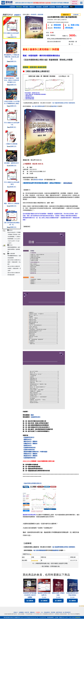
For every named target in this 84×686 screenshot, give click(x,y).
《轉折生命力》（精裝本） (30, 441)
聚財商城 (19, 7)
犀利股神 (54, 3)
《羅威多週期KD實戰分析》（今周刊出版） (35, 452)
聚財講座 (25, 7)
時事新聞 (59, 7)
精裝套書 (39, 7)
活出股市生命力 (35, 417)
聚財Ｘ (72, 7)
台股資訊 (12, 7)
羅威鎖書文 (54, 106)
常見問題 (53, 612)
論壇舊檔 (21, 612)
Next (78, 591)
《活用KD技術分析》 (29, 450)
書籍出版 (32, 612)
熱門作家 (42, 3)
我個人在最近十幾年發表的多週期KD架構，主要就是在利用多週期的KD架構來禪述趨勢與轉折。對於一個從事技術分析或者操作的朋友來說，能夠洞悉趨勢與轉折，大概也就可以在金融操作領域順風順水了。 (51, 208)
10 (6, 210)
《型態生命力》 (27, 445)
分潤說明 (75, 15)
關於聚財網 (59, 612)
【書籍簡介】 (27, 190)
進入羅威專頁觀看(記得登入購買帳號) (63, 103)
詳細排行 (17, 15)
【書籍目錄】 (27, 226)
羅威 (32, 415)
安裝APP (16, 612)
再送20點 (74, 3)
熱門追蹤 (60, 3)
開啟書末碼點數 (38, 180)
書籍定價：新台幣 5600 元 (32, 160)
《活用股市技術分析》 (29, 447)
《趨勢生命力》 (27, 439)
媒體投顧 (66, 3)
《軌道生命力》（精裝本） (30, 456)
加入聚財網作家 (67, 612)
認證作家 (27, 612)
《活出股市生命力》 (29, 437)
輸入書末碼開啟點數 (38, 106)
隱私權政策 (47, 612)
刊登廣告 (38, 612)
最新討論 (18, 3)
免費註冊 (74, 1)
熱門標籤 (36, 3)
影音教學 (45, 7)
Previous (24, 591)
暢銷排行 (32, 7)
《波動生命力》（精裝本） (30, 443)
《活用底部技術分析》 (29, 458)
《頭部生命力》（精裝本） (30, 454)
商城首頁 (33, 14)
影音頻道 (52, 7)
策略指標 (65, 7)
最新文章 (24, 3)
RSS (42, 612)
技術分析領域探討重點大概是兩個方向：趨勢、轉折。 (39, 203)
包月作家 (48, 3)
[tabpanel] (29, 591)
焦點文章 (30, 3)
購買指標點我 (68, 183)
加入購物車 (29, 601)
